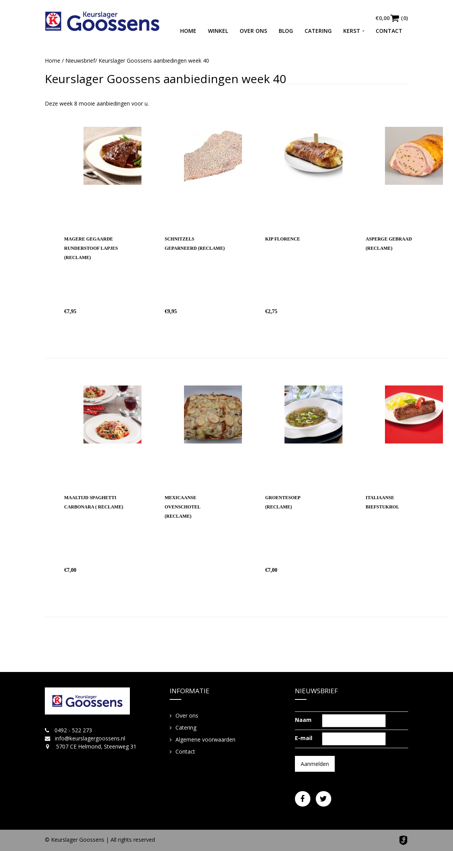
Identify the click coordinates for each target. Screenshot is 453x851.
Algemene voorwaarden (205, 739)
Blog (286, 30)
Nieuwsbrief (80, 60)
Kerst (351, 30)
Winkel (218, 30)
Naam (303, 719)
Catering (318, 30)
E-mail (303, 738)
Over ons (253, 30)
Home (188, 30)
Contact (389, 30)
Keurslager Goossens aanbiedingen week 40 (165, 79)
